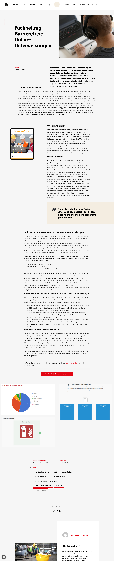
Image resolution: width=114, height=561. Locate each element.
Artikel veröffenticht (39, 460)
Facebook (74, 5)
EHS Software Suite (41, 477)
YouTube (90, 5)
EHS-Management (59, 477)
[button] (50, 511)
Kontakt (66, 5)
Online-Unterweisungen (43, 486)
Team (23, 5)
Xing (96, 5)
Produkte (32, 5)
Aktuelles (15, 5)
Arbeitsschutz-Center (42, 472)
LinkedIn (82, 5)
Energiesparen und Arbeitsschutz (46, 481)
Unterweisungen (41, 490)
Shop (48, 5)
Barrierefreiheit (67, 472)
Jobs (41, 5)
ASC (56, 472)
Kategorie (63, 460)
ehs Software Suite (72, 363)
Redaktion (60, 486)
